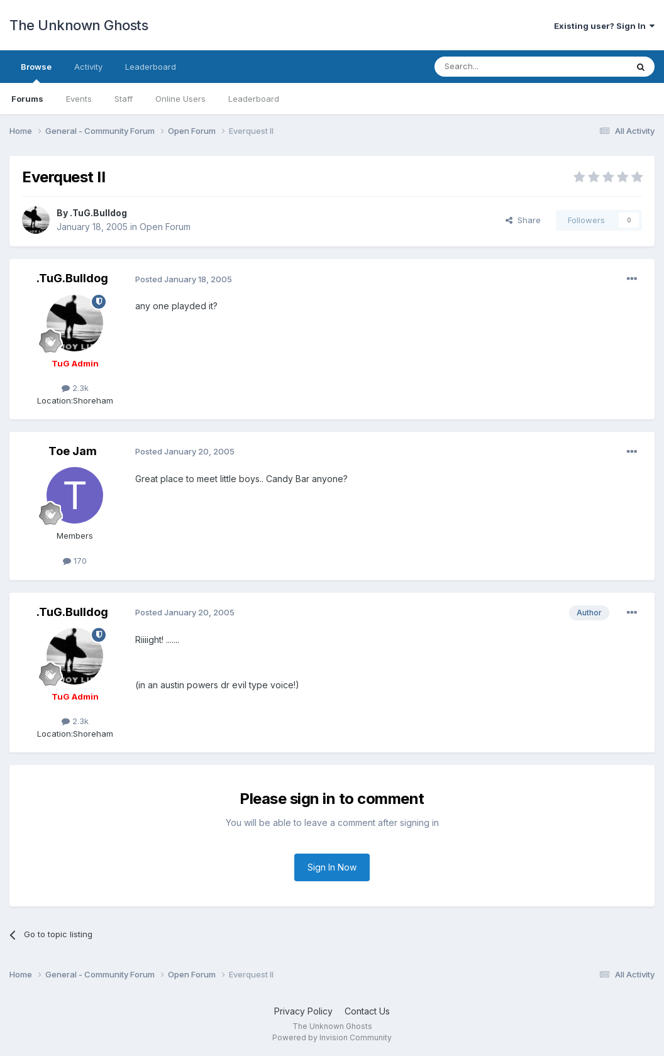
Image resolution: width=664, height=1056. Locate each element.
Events (79, 99)
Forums (27, 99)
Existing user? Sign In (604, 26)
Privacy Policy (303, 1011)
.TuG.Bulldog (98, 212)
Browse (36, 72)
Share (523, 220)
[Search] (498, 67)
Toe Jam (72, 451)
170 (75, 561)
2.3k (75, 388)
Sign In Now (332, 867)
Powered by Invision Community (332, 1037)
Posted (183, 279)
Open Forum (165, 226)
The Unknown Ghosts (78, 25)
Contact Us (367, 1011)
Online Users (180, 99)
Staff (123, 99)
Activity (88, 67)
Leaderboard (253, 99)
